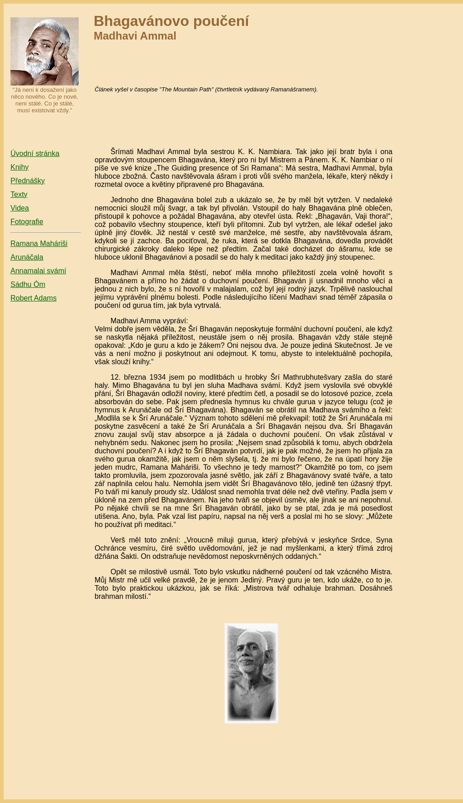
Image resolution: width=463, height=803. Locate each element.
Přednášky (27, 181)
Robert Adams (33, 298)
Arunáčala (26, 257)
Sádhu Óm (27, 284)
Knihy (19, 167)
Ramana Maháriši (38, 243)
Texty (18, 194)
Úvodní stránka (35, 153)
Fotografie (26, 222)
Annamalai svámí (38, 271)
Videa (19, 208)
